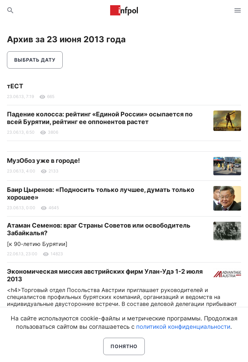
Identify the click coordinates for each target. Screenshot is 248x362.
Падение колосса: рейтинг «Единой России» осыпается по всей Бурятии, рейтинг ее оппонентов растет (100, 118)
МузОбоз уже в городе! (43, 160)
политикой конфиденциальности (183, 326)
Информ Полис (124, 10)
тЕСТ (15, 86)
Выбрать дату (34, 60)
